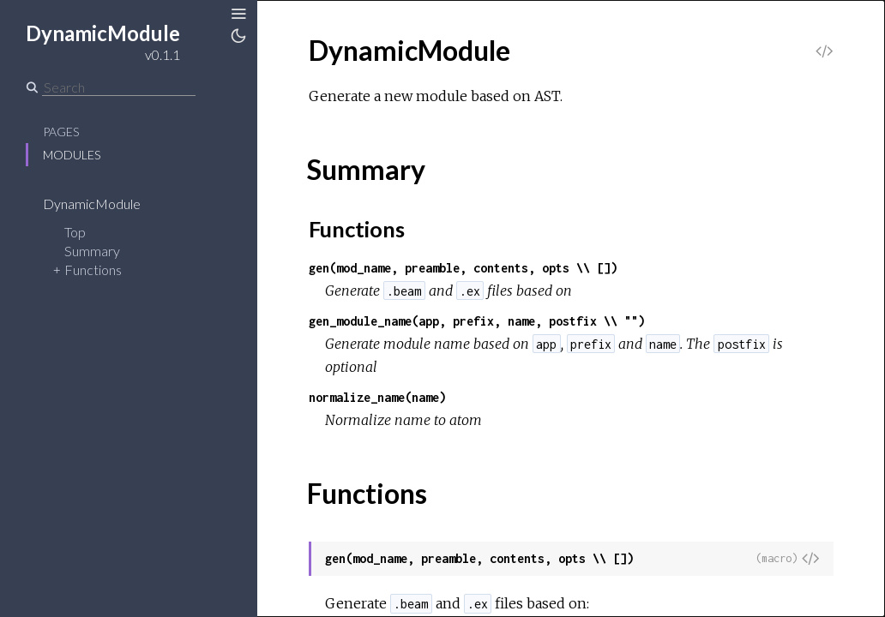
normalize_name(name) (377, 397)
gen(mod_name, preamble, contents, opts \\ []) (463, 268)
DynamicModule (103, 203)
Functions (93, 269)
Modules (71, 154)
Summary (92, 251)
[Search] (119, 87)
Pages (61, 131)
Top (75, 232)
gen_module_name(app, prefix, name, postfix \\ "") (477, 321)
